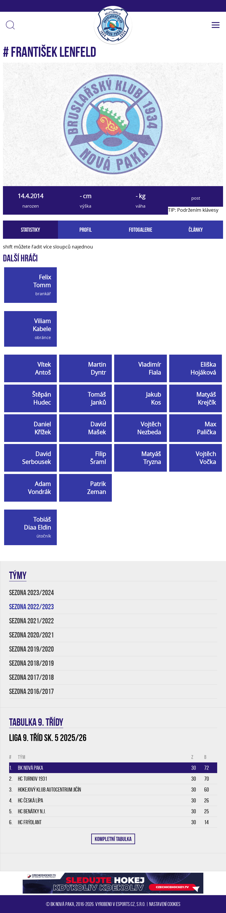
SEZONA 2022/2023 (31, 607)
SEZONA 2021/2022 (31, 621)
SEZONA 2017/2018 (31, 677)
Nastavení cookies (164, 904)
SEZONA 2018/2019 (31, 663)
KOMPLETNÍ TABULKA (113, 839)
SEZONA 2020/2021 (31, 635)
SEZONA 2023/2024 (31, 593)
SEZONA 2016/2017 (31, 691)
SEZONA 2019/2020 (31, 649)
